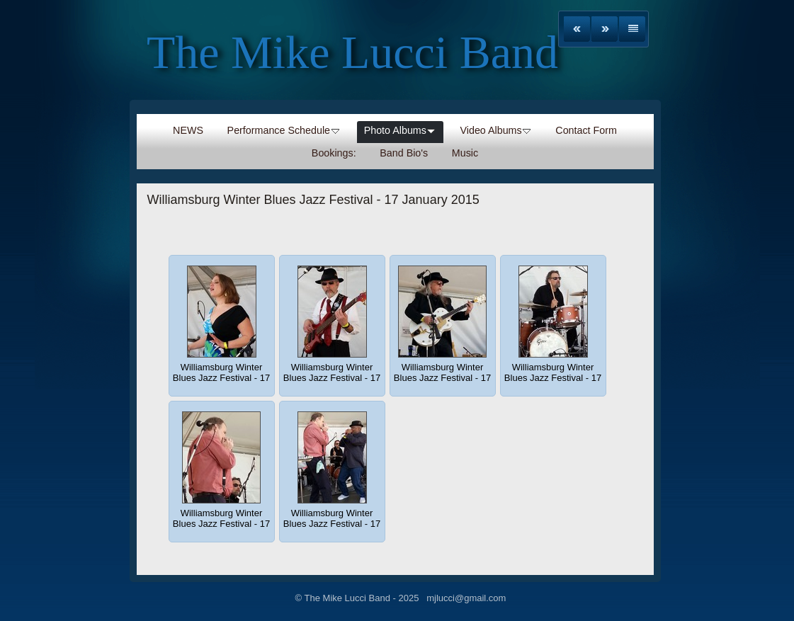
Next (604, 29)
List (632, 29)
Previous (577, 29)
